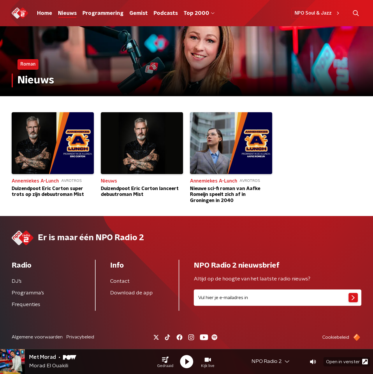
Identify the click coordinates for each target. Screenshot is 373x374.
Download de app (131, 293)
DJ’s (17, 281)
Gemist (138, 13)
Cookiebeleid (335, 337)
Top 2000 (199, 13)
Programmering (103, 13)
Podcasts (166, 13)
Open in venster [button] (347, 361)
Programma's (28, 293)
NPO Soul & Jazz (318, 13)
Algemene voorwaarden (37, 337)
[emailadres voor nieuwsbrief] (277, 297)
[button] (165, 361)
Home (44, 13)
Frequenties (26, 304)
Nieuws (67, 13)
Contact (120, 281)
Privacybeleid (80, 337)
